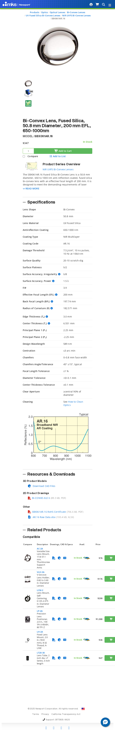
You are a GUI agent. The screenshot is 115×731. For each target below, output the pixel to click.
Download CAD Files (41, 486)
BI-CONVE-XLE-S (39, 498)
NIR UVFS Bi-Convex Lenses (76, 15)
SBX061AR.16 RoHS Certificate (47, 511)
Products (34, 12)
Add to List (57, 156)
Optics (44, 12)
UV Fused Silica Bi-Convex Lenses (43, 15)
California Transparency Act (65, 714)
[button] (31, 188)
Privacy (45, 714)
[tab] (57, 184)
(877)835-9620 (62, 720)
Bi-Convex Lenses (76, 12)
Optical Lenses (57, 12)
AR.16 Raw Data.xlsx (42, 517)
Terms (35, 714)
